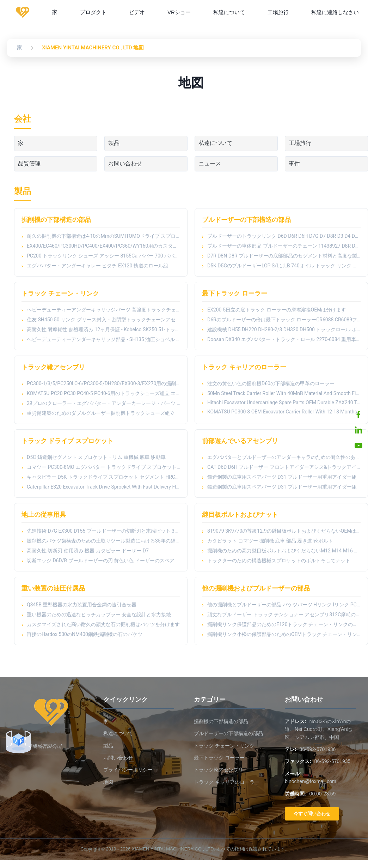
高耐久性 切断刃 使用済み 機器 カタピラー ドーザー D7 (88, 550)
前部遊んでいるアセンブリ (240, 440)
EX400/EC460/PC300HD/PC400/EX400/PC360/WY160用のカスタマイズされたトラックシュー (103, 246)
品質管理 (29, 163)
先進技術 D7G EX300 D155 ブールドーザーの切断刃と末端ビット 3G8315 (103, 531)
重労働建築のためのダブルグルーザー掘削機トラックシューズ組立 (101, 413)
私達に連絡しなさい (335, 12)
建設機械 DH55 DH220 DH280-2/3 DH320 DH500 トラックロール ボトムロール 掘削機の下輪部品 (284, 329)
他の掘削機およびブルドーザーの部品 (256, 588)
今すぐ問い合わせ (312, 813)
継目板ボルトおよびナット (240, 514)
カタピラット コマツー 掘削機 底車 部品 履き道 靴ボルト (270, 541)
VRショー (179, 12)
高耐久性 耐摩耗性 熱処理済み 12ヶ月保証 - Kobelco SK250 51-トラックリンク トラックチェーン (103, 329)
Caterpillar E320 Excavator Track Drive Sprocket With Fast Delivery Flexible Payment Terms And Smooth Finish (103, 487)
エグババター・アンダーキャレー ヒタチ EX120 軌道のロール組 (97, 265)
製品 (113, 143)
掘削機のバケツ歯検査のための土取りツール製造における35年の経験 (103, 541)
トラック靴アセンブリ (53, 367)
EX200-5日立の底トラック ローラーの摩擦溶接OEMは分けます (276, 310)
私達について (229, 12)
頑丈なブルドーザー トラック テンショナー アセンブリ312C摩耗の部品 (284, 614)
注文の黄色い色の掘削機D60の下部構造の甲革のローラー (271, 383)
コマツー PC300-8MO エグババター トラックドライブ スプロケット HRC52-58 (103, 467)
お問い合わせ (125, 163)
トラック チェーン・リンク (60, 293)
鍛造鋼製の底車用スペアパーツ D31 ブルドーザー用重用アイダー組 (282, 477)
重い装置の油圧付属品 (53, 588)
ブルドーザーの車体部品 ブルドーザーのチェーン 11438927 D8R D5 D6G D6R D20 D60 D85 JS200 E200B (284, 246)
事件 (294, 163)
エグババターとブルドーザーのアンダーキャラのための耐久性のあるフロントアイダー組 (284, 457)
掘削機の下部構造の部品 (56, 219)
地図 (108, 782)
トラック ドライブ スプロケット (68, 440)
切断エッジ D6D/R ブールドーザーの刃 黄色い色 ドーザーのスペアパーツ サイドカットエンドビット (103, 560)
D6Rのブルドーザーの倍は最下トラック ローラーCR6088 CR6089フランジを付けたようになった (284, 319)
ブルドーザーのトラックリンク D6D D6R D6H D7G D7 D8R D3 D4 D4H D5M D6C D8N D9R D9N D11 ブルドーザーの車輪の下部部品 (284, 236)
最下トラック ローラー (234, 293)
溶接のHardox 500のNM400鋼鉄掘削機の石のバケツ (84, 634)
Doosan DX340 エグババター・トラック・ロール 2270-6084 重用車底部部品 (284, 339)
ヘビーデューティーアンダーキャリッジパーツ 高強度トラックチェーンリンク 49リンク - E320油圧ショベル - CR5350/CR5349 (103, 310)
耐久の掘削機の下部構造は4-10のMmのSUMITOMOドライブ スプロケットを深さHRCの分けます (103, 236)
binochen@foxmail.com (310, 781)
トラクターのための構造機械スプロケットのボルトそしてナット (278, 560)
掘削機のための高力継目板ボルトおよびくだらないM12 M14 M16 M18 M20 (284, 550)
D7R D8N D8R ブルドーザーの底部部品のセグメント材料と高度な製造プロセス (284, 256)
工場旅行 (278, 12)
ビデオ (137, 12)
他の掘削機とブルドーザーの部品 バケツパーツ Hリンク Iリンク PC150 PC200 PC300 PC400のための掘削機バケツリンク (284, 604)
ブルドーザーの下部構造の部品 (246, 219)
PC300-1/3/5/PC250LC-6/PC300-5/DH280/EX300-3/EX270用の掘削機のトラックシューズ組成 (103, 383)
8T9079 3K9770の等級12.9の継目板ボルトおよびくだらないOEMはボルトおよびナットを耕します (284, 531)
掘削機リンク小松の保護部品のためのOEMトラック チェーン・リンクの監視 (284, 634)
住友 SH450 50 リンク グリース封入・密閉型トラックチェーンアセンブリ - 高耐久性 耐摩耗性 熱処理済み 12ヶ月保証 (103, 319)
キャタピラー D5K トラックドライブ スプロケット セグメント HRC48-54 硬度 (103, 477)
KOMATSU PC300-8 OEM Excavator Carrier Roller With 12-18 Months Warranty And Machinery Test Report (284, 411)
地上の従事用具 (44, 514)
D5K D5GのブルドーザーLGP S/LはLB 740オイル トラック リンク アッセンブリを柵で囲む (284, 265)
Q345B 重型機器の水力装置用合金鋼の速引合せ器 (81, 604)
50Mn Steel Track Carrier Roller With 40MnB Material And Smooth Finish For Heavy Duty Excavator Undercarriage (284, 393)
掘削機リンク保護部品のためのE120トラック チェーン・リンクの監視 (284, 624)
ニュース (209, 163)
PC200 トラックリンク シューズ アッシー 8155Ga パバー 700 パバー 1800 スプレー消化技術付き (103, 256)
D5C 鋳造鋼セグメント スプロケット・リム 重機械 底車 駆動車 (96, 457)
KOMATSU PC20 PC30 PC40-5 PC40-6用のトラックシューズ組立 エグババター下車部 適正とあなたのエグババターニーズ (103, 393)
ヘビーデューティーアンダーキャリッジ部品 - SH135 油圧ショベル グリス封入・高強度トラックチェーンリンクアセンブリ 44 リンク (103, 339)
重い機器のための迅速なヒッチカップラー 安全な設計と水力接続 (99, 614)
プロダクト (93, 12)
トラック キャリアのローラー (244, 367)
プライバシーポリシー (128, 770)
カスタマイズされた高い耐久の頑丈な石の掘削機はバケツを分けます (103, 624)
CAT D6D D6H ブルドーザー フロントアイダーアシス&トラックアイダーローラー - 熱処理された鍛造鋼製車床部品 (284, 467)
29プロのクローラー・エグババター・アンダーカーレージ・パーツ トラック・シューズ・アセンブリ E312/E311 (103, 403)
